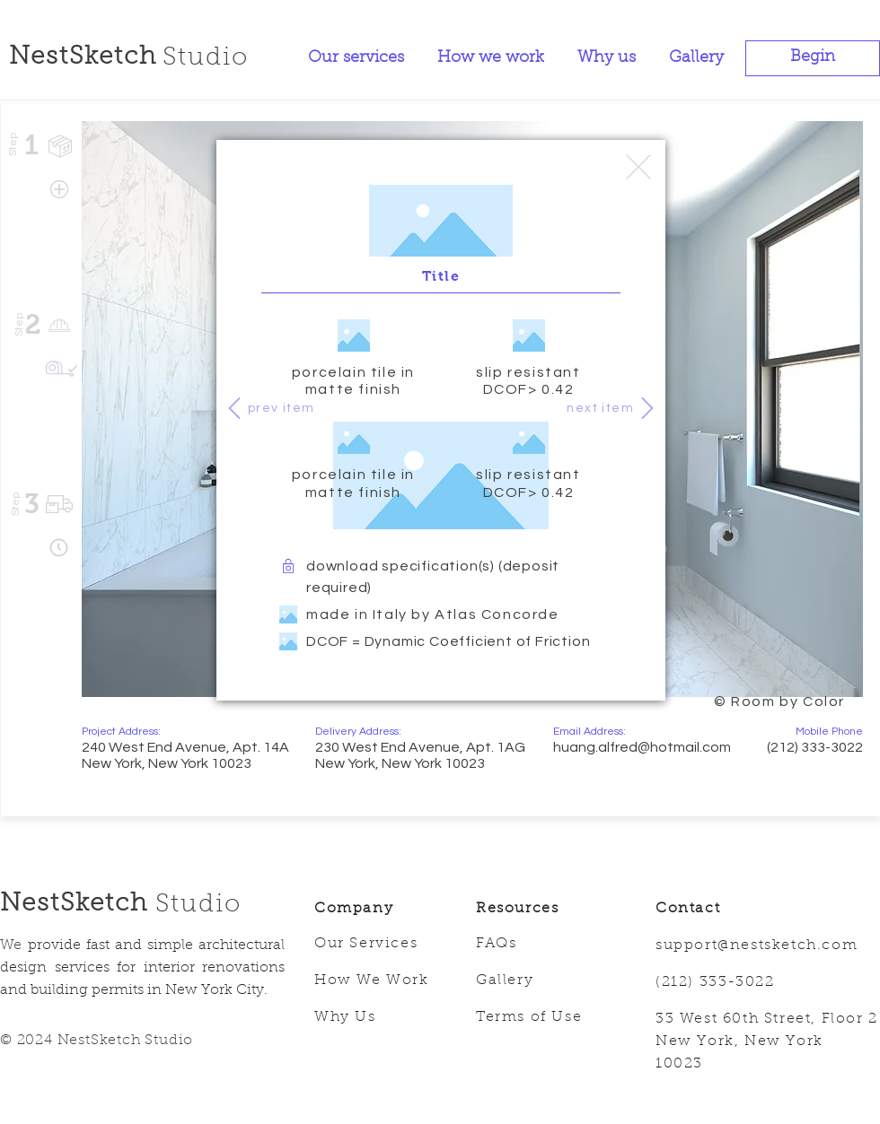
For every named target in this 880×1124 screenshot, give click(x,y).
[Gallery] (543, 981)
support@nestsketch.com (757, 945)
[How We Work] (381, 981)
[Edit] (638, 167)
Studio (198, 905)
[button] (812, 58)
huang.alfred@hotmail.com (642, 747)
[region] (719, 701)
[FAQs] (543, 944)
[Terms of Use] (543, 1018)
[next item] (598, 408)
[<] (234, 408)
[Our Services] (381, 944)
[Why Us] (381, 1018)
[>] (647, 408)
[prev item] (284, 408)
